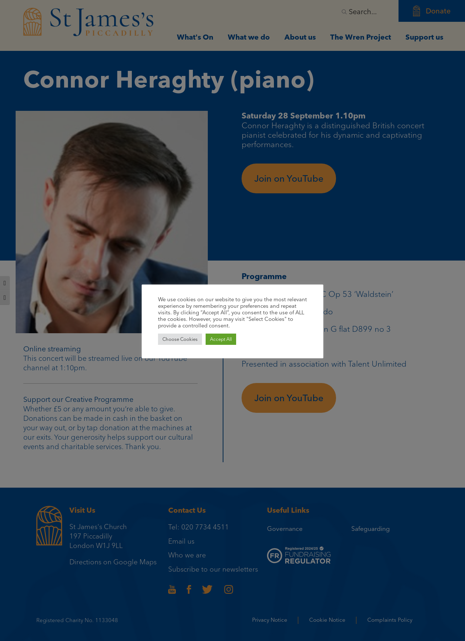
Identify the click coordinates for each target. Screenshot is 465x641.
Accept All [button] (221, 339)
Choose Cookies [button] (180, 339)
